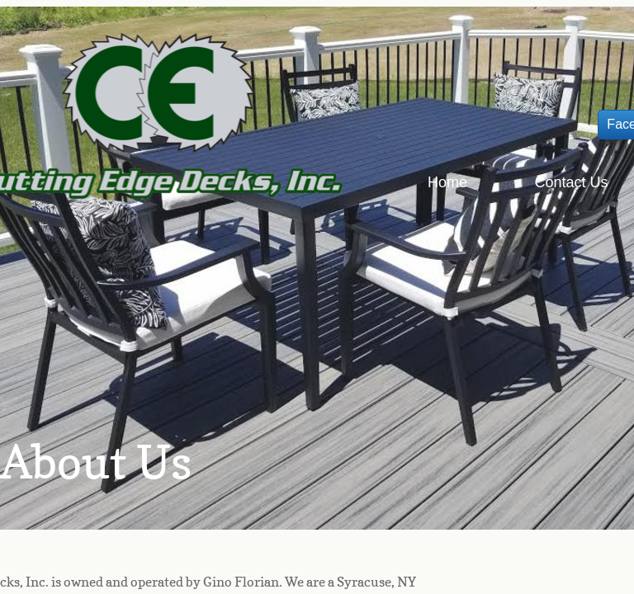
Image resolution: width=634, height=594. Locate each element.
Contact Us (571, 182)
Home (447, 182)
